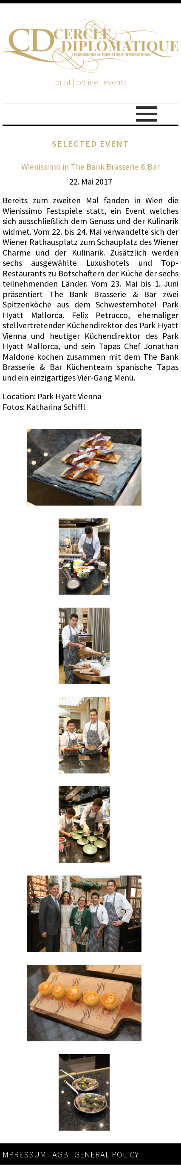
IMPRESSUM (23, 1154)
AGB (60, 1154)
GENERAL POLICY (106, 1154)
